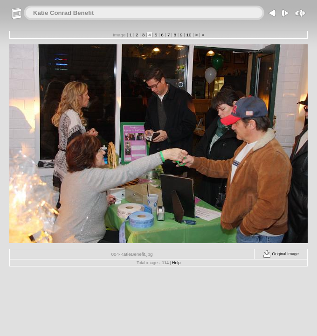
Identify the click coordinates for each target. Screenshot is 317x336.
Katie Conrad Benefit (63, 12)
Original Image (281, 254)
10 (189, 34)
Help (176, 262)
